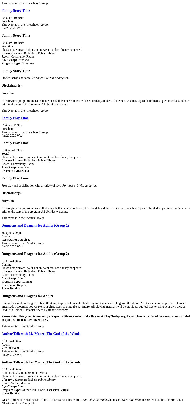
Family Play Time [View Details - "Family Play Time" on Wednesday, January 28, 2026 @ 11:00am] (15, 118)
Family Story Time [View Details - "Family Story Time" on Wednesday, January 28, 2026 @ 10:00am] (16, 11)
